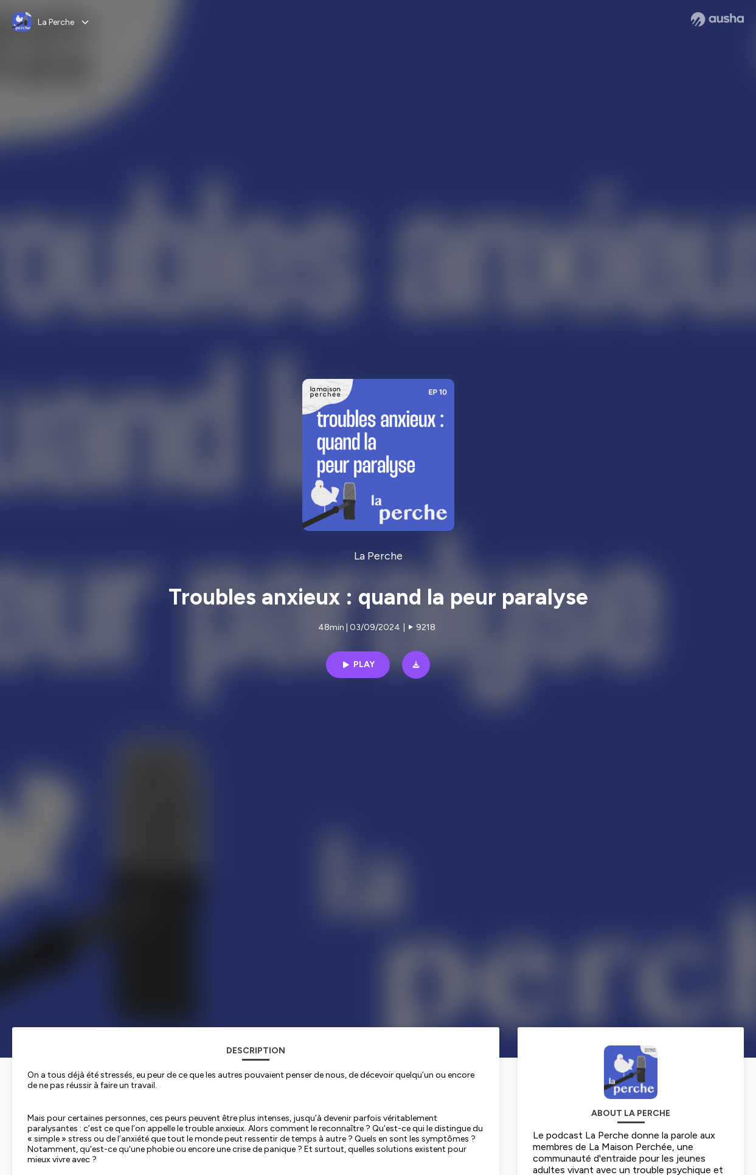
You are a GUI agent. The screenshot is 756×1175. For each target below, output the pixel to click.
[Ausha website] (717, 19)
